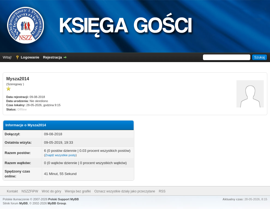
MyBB (23, 203)
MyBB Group (57, 203)
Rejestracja (52, 57)
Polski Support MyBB (63, 199)
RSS (162, 191)
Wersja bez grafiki (78, 191)
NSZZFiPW (30, 191)
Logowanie (30, 57)
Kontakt (12, 191)
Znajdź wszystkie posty (60, 155)
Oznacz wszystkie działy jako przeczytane (124, 191)
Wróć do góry (51, 191)
